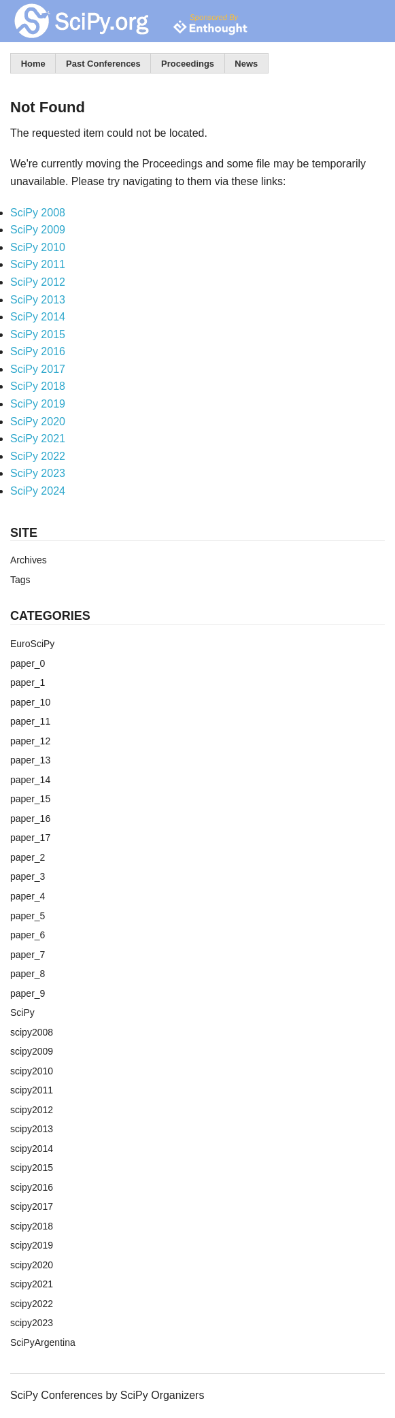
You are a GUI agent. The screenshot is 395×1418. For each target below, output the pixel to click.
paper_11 (30, 721)
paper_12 (30, 741)
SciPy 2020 (37, 421)
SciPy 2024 (37, 491)
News (246, 64)
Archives (28, 560)
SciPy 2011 (37, 264)
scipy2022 (31, 1303)
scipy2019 (31, 1245)
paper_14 (30, 779)
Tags (20, 579)
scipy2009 (31, 1051)
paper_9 (27, 993)
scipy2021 (31, 1284)
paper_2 (27, 857)
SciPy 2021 (37, 438)
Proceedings (187, 64)
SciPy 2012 (37, 282)
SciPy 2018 (37, 386)
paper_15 (30, 798)
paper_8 (27, 973)
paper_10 (30, 702)
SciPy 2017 (37, 369)
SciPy (22, 1012)
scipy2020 (31, 1264)
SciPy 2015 (37, 334)
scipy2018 (31, 1226)
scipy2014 (31, 1148)
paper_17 (30, 837)
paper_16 (30, 818)
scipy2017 (31, 1206)
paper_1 (27, 682)
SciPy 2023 (37, 473)
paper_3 (27, 876)
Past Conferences (103, 64)
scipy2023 (31, 1322)
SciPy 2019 (37, 404)
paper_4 (27, 896)
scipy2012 (31, 1109)
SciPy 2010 (37, 247)
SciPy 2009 (37, 229)
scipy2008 (31, 1032)
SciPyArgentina (42, 1342)
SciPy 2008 (37, 212)
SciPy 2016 (37, 351)
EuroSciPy (32, 643)
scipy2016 (31, 1187)
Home (33, 64)
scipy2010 (31, 1071)
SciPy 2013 (37, 300)
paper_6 (27, 934)
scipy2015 (31, 1167)
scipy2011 (31, 1090)
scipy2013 (31, 1128)
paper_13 (30, 760)
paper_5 (27, 915)
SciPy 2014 (37, 317)
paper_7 (27, 954)
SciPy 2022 (37, 456)
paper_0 (27, 663)
